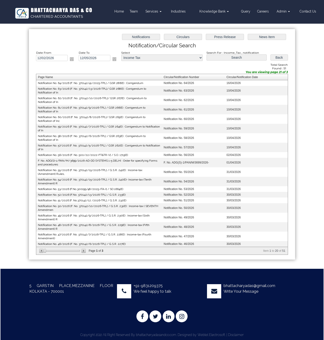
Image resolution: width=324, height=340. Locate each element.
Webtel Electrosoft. (211, 335)
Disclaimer (236, 335)
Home (119, 11)
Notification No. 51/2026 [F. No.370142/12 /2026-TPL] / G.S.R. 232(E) (83, 199)
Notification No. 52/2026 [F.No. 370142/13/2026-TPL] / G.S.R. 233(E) (83, 194)
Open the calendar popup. (73, 60)
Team (134, 11)
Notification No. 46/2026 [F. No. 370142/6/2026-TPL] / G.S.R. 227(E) (83, 242)
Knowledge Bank (214, 11)
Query (245, 11)
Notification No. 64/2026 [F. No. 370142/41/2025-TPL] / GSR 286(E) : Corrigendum (92, 84)
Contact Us (307, 11)
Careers (263, 11)
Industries (178, 11)
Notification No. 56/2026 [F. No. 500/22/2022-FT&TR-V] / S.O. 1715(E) (84, 155)
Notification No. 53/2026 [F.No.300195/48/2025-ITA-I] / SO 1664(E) (82, 188)
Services (153, 11)
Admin (283, 11)
